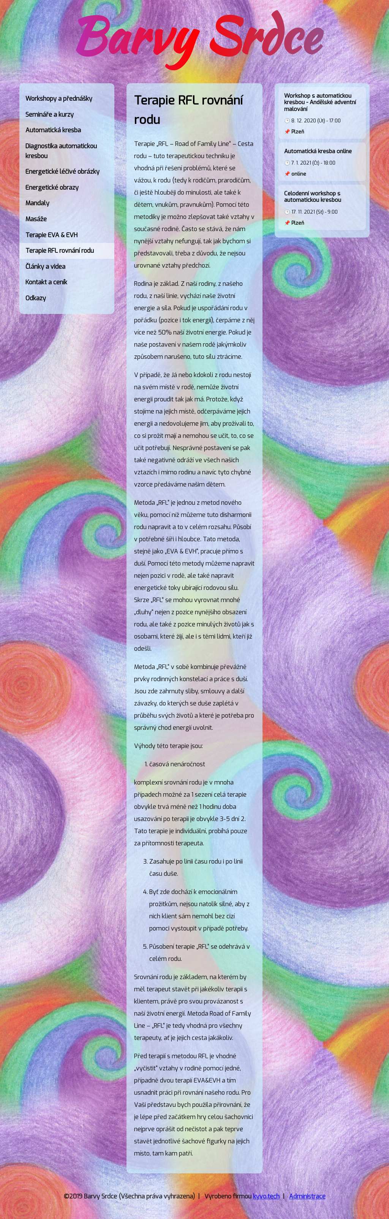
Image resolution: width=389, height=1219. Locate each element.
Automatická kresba (53, 130)
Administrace (307, 1196)
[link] (66, 99)
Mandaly (37, 203)
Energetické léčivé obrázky (62, 172)
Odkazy (35, 298)
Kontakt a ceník (46, 282)
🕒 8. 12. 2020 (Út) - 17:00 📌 (322, 113)
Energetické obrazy (52, 188)
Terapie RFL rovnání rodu (59, 251)
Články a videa (45, 267)
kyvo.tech (266, 1196)
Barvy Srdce (194, 35)
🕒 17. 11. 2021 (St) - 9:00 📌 (322, 208)
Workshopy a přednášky (58, 99)
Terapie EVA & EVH (51, 235)
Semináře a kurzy (49, 115)
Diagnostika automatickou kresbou (61, 151)
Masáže (36, 219)
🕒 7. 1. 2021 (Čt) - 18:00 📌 (322, 162)
